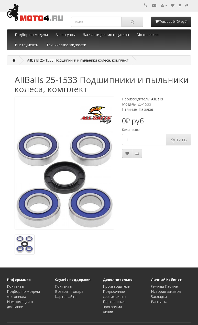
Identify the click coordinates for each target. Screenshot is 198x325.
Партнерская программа (114, 304)
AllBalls (157, 99)
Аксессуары (65, 34)
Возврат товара (69, 291)
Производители (116, 286)
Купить (178, 139)
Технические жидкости (66, 44)
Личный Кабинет (165, 286)
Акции (108, 311)
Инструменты (27, 44)
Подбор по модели (31, 34)
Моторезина (148, 34)
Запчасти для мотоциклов (106, 34)
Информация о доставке (20, 304)
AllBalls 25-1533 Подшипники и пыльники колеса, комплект (78, 60)
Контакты (15, 286)
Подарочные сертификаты (114, 294)
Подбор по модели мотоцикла (23, 294)
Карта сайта (65, 296)
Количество (131, 129)
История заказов (166, 291)
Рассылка (159, 301)
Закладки (159, 296)
